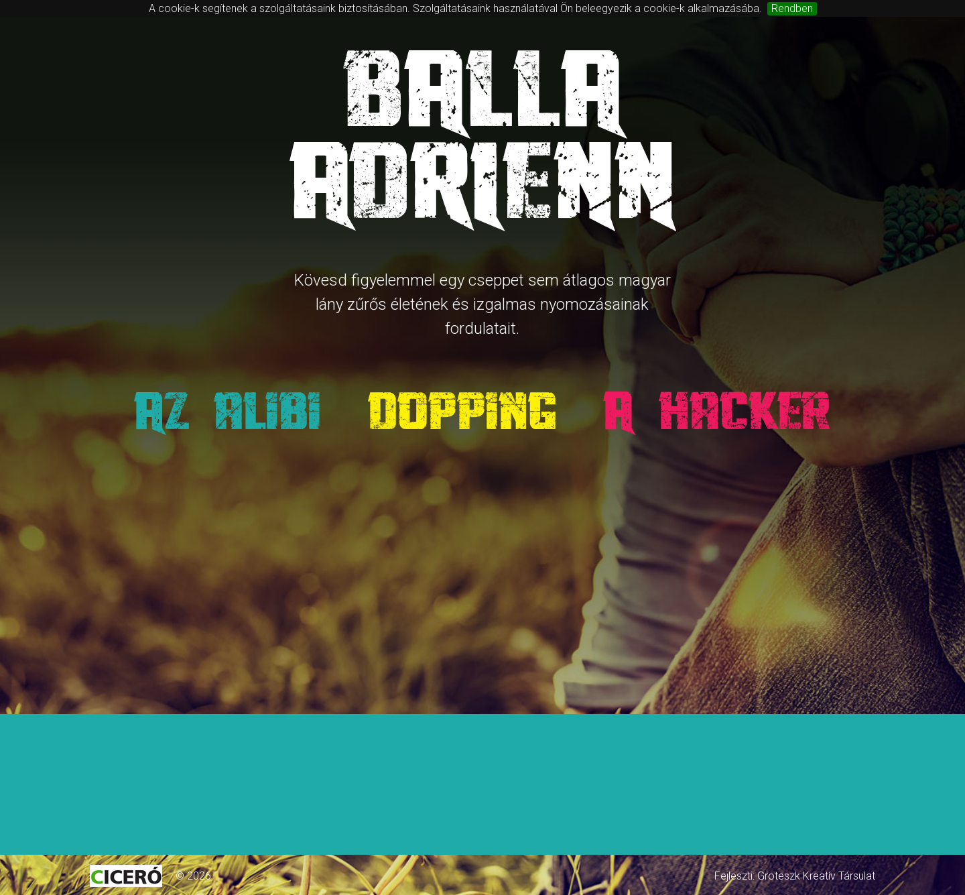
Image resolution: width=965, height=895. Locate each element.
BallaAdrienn (482, 137)
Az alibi (227, 411)
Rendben (792, 8)
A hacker (719, 411)
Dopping (464, 411)
